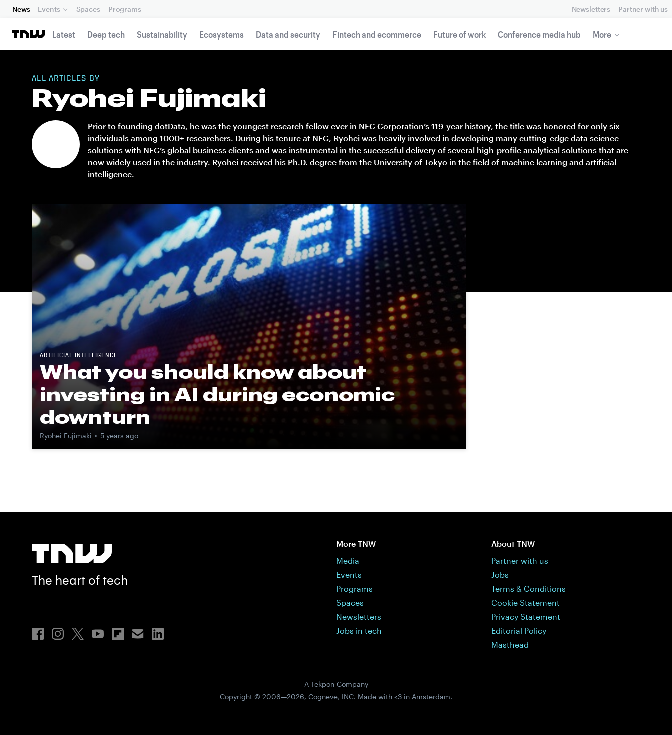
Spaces (88, 9)
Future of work (459, 34)
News (21, 9)
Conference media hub (539, 34)
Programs (124, 9)
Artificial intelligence (79, 356)
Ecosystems (221, 34)
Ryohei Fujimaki (66, 435)
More (602, 34)
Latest (63, 34)
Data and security (288, 34)
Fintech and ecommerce (376, 34)
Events (49, 9)
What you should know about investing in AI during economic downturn (217, 394)
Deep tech (106, 34)
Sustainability (162, 34)
